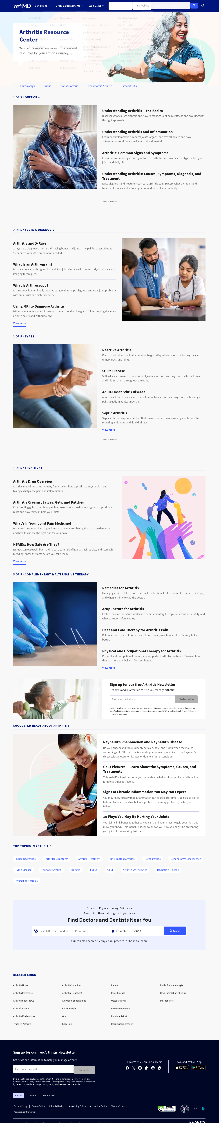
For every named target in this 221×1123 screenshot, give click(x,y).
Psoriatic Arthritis (70, 86)
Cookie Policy (38, 1105)
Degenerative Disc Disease (186, 859)
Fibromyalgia (28, 86)
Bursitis (75, 870)
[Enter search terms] (43, 1069)
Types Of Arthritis (22, 1023)
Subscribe (186, 699)
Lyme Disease (23, 870)
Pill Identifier (167, 1000)
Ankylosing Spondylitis (74, 1000)
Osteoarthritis (129, 86)
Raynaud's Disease (168, 870)
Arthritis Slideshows (23, 1000)
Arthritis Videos (21, 1008)
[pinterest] (153, 1068)
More (160, 5)
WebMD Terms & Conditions (148, 708)
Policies (18, 1094)
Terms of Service (116, 714)
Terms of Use (117, 1105)
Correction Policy (98, 1105)
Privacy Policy (165, 708)
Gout (110, 870)
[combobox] (70, 931)
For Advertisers (51, 1094)
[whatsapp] (159, 1068)
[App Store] (182, 1068)
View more (19, 323)
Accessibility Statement (25, 1110)
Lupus (47, 86)
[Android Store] (198, 1068)
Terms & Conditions (62, 1077)
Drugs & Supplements (68, 5)
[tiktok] (146, 1068)
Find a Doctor (142, 5)
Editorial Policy (56, 1105)
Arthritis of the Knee (135, 870)
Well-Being (95, 5)
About (33, 1094)
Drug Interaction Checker (173, 992)
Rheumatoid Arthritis (100, 86)
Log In (195, 5)
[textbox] (71, 931)
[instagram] (140, 1068)
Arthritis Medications (24, 1016)
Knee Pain (67, 1023)
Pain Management (120, 1008)
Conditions (42, 5)
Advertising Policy (77, 1105)
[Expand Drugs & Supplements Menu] (69, 6)
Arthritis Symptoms (57, 859)
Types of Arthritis (26, 859)
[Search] (203, 6)
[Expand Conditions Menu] (42, 6)
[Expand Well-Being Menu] (95, 6)
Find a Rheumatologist (172, 985)
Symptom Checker (119, 5)
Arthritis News (20, 985)
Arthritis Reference (23, 992)
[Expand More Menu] (160, 6)
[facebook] (127, 1068)
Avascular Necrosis (27, 881)
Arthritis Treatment (89, 859)
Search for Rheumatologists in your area (109, 913)
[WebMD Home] (22, 6)
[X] (133, 1068)
